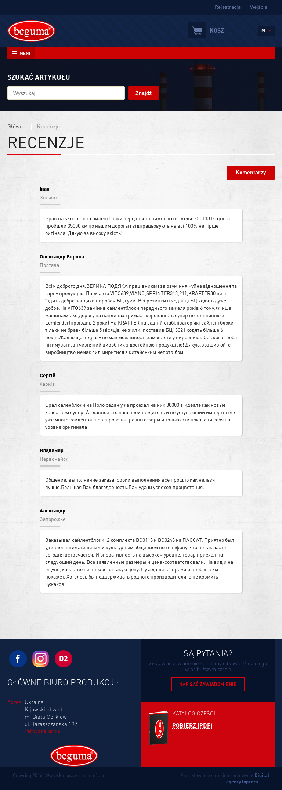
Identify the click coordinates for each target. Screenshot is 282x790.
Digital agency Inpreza (247, 778)
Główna (16, 126)
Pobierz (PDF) (192, 725)
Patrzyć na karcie (42, 731)
